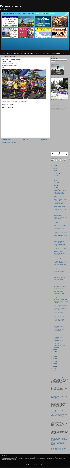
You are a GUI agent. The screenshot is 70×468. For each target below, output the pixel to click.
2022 (54, 349)
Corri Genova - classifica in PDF (57, 387)
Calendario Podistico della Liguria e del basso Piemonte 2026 (58, 378)
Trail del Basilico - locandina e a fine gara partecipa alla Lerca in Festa (59, 415)
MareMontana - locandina (58, 288)
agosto (55, 178)
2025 (54, 167)
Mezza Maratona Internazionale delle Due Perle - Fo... (60, 309)
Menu (4, 53)
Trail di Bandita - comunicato (59, 340)
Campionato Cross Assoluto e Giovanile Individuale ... (59, 284)
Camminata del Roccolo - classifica (60, 225)
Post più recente (6, 139)
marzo (55, 187)
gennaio (55, 347)
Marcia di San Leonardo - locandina (60, 209)
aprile (55, 185)
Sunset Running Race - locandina (60, 286)
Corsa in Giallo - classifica (59, 279)
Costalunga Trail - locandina (59, 247)
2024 (54, 168)
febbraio (55, 189)
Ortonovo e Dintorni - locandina (60, 194)
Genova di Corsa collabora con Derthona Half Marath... (59, 238)
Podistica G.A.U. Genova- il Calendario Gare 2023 (59, 282)
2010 (54, 370)
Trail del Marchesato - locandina (60, 289)
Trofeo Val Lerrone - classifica (59, 204)
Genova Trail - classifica (56, 402)
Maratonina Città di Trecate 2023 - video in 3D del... (60, 221)
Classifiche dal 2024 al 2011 (27, 53)
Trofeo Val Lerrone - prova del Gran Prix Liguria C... (60, 306)
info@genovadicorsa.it (55, 105)
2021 (54, 351)
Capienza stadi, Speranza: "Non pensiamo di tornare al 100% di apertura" (59, 449)
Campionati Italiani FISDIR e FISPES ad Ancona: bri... (59, 193)
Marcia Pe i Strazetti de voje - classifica (58, 408)
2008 (54, 371)
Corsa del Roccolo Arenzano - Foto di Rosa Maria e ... (60, 218)
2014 (54, 363)
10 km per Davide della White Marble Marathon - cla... (59, 228)
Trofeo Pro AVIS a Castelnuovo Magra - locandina (60, 254)
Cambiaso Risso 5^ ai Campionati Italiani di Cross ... (60, 200)
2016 (54, 359)
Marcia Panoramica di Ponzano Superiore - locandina (60, 266)
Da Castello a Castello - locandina (60, 299)
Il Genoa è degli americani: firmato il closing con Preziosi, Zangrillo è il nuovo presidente (59, 439)
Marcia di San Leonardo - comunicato (58, 338)
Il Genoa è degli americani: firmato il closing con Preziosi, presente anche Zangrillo (58, 443)
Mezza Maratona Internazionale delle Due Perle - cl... (60, 314)
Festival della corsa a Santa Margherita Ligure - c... (59, 330)
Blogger (42, 464)
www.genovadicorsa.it (57, 457)
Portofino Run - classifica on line (60, 322)
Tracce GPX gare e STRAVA (53, 53)
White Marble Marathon (7, 65)
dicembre (56, 171)
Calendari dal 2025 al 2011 (13, 53)
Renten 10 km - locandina (58, 291)
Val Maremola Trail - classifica (59, 271)
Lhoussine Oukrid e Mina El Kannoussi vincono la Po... (59, 320)
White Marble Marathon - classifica (60, 235)
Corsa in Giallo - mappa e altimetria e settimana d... (60, 324)
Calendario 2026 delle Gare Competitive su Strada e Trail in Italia (59, 428)
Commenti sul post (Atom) (11, 142)
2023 (54, 170)
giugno (55, 182)
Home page (25, 139)
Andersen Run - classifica (58, 273)
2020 (54, 353)
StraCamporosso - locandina (59, 239)
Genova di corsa (10, 6)
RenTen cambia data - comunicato (60, 343)
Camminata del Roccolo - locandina (60, 264)
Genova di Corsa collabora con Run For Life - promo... (60, 242)
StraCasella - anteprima (58, 213)
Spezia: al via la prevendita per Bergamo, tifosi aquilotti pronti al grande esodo (59, 446)
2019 (54, 354)
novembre (56, 173)
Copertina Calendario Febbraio (59, 345)
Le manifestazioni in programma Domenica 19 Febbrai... (60, 262)
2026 (54, 165)
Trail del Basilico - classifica (56, 422)
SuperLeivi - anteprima (58, 215)
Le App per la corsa (40, 53)
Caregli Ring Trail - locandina (59, 277)
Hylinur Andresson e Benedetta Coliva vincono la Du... (60, 312)
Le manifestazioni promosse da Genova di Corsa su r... (60, 203)
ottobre (55, 175)
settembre (56, 177)
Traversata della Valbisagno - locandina (59, 384)
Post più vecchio (44, 139)
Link (63, 53)
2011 (54, 368)
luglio (55, 180)
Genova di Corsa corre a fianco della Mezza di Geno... (61, 335)
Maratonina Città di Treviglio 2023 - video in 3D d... (60, 256)
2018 (54, 356)
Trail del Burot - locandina (58, 297)
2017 (54, 358)
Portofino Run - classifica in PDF (60, 303)
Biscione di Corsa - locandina (59, 293)
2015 (54, 361)
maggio (55, 183)
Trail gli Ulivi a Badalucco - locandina (61, 342)
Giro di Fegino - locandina (59, 251)
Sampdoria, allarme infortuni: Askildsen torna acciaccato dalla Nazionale (58, 452)
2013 (54, 365)
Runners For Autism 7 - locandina (60, 190)
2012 (54, 366)
